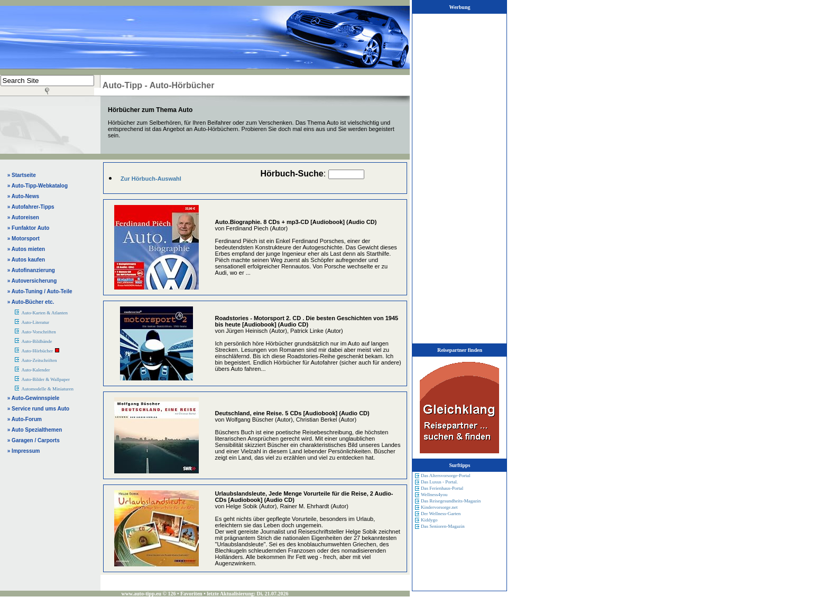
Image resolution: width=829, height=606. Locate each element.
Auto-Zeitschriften (39, 360)
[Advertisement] (139, 37)
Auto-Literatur (35, 322)
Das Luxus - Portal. (439, 481)
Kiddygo (429, 520)
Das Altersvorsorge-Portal (446, 475)
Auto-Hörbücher (36, 350)
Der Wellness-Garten (440, 513)
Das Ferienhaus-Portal (442, 488)
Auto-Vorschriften (38, 331)
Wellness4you (434, 494)
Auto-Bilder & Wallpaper (45, 379)
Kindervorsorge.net (439, 507)
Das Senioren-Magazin (443, 526)
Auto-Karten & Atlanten (44, 312)
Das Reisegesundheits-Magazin (451, 501)
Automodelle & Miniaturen (47, 388)
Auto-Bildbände (36, 341)
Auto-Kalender (35, 369)
